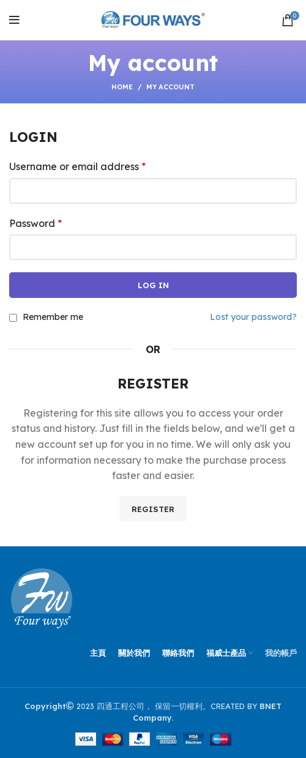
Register (153, 509)
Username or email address (77, 166)
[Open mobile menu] (14, 20)
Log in (153, 285)
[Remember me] (13, 318)
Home (122, 87)
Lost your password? (253, 316)
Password (35, 223)
